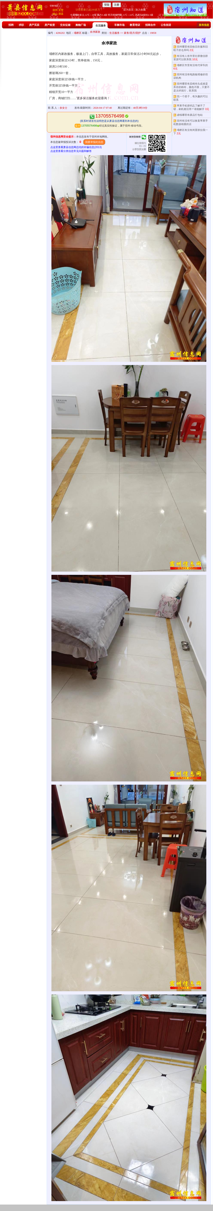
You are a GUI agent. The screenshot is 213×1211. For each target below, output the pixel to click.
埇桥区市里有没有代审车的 (192, 65)
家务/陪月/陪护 (132, 32)
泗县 (60, 13)
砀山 (55, 13)
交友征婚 (65, 24)
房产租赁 (50, 24)
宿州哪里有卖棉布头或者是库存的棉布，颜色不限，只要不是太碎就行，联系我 (191, 87)
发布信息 (204, 24)
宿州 (55, 10)
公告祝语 (166, 24)
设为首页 (128, 9)
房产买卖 (34, 24)
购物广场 (81, 24)
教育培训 (135, 24)
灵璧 (60, 10)
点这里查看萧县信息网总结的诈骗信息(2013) (76, 147)
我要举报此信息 (94, 142)
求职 (21, 24)
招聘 (11, 24)
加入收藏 (140, 9)
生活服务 (101, 25)
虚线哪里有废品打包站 (190, 114)
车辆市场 (119, 24)
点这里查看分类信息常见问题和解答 (71, 151)
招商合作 (150, 24)
